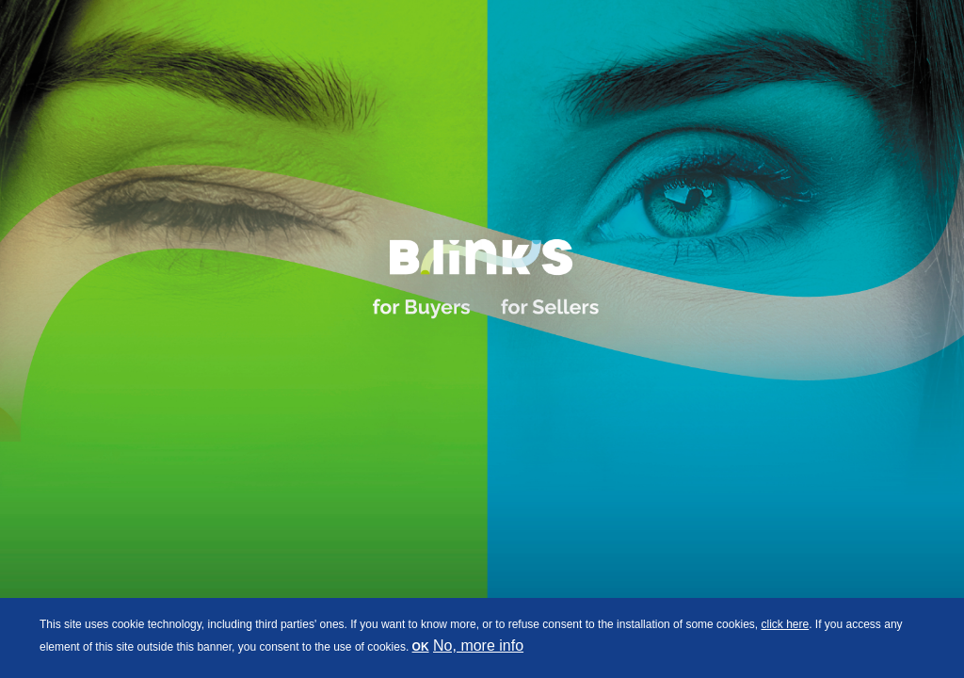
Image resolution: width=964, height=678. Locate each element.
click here (785, 624)
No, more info (478, 646)
